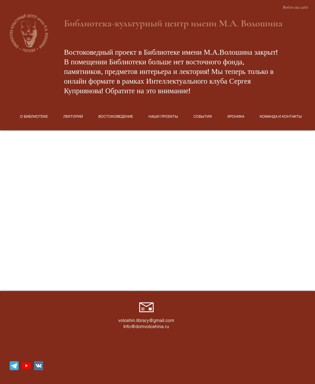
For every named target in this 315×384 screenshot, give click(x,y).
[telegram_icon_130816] (14, 365)
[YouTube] (26, 365)
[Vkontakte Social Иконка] (38, 365)
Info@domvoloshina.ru (146, 326)
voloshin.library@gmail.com (146, 320)
